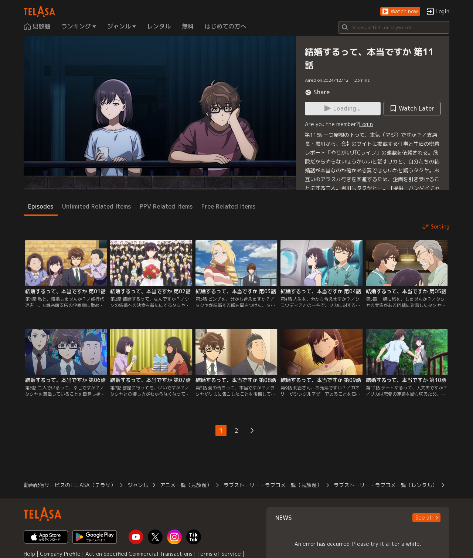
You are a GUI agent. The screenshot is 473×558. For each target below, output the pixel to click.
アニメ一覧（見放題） (186, 484)
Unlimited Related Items (96, 206)
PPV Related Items (166, 206)
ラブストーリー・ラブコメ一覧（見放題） (273, 484)
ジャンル (137, 484)
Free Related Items (228, 206)
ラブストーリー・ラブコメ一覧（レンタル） (385, 484)
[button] (400, 11)
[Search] (393, 27)
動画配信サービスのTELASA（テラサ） (70, 484)
